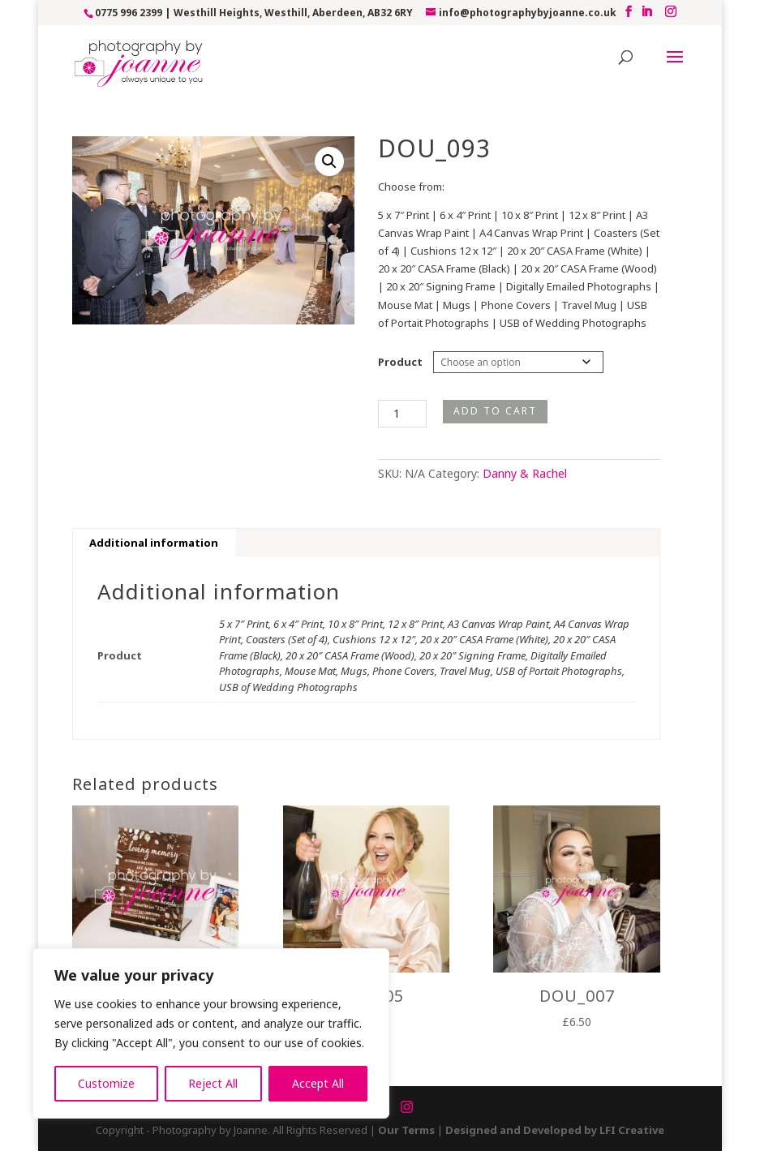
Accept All (318, 1083)
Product (400, 361)
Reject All (213, 1083)
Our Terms (406, 1130)
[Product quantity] (402, 413)
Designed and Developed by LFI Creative (554, 1130)
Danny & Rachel (525, 473)
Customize (106, 1083)
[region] (210, 1033)
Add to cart (495, 411)
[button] (329, 161)
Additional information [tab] (153, 542)
